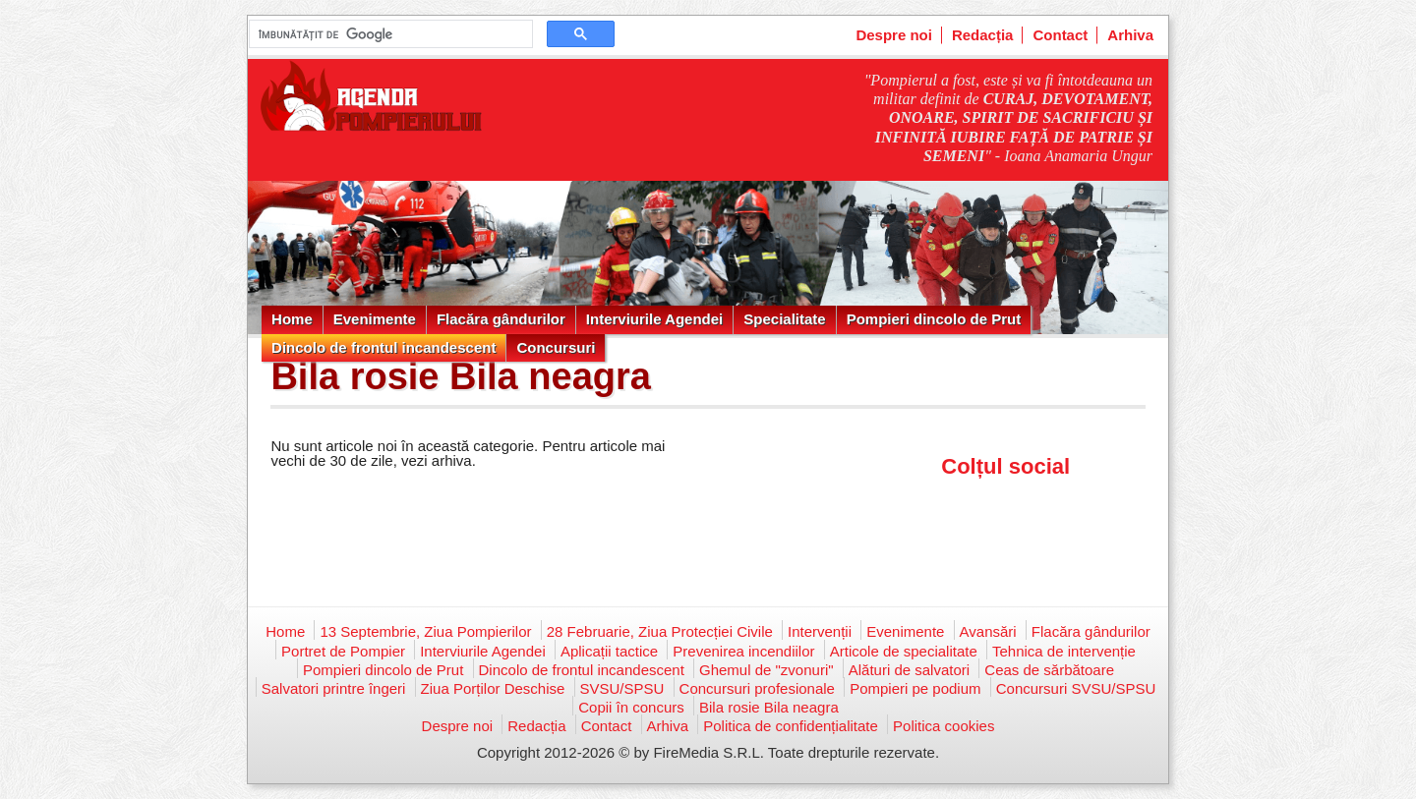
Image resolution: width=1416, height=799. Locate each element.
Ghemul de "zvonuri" (766, 669)
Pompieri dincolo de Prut (934, 319)
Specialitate (784, 319)
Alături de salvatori (909, 669)
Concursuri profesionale (757, 688)
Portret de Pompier (343, 651)
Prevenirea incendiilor (743, 651)
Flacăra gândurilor (501, 319)
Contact (1060, 35)
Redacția (983, 35)
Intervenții (820, 631)
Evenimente (374, 319)
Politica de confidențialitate (790, 725)
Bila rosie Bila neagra (769, 707)
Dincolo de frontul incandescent (383, 347)
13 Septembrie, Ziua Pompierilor (425, 631)
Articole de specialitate (903, 651)
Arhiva (1130, 35)
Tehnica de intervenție (1064, 651)
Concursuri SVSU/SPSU (1076, 688)
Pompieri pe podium (915, 688)
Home (292, 319)
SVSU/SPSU (622, 688)
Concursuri (555, 347)
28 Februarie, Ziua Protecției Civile (660, 631)
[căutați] (389, 34)
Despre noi (894, 35)
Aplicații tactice (609, 651)
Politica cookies (943, 725)
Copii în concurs (631, 707)
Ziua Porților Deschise (493, 688)
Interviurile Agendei (654, 319)
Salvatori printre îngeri (334, 688)
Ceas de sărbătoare (1049, 669)
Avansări (988, 631)
